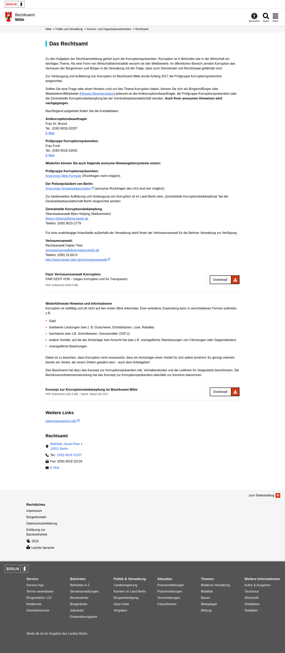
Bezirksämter (79, 597)
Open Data (121, 604)
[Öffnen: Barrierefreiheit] (254, 17)
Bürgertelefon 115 (38, 597)
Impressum (34, 510)
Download (220, 279)
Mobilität (207, 591)
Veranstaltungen (168, 597)
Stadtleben (252, 604)
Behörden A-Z (80, 585)
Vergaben (120, 610)
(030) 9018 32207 (69, 455)
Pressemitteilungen (170, 585)
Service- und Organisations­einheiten (109, 29)
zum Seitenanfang (261, 495)
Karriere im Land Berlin (130, 591)
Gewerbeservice (37, 610)
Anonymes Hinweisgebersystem (68, 188)
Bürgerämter (79, 604)
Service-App (35, 585)
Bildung (206, 610)
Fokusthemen (166, 604)
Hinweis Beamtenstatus (97, 93)
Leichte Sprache (40, 547)
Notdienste (34, 604)
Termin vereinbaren (39, 591)
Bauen (205, 597)
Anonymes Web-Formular (64, 176)
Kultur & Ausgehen (257, 585)
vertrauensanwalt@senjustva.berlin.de (72, 250)
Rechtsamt (142, 29)
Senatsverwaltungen (84, 591)
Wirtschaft (251, 597)
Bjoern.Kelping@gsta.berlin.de (67, 218)
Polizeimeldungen (169, 591)
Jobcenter (77, 610)
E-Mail (50, 133)
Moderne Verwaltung (215, 585)
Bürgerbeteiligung (126, 597)
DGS (32, 541)
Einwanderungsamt (83, 616)
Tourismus (251, 591)
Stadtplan (251, 610)
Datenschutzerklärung (41, 523)
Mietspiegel (209, 604)
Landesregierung (125, 585)
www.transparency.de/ (61, 421)
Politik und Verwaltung (69, 29)
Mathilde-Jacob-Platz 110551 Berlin (66, 446)
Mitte (48, 29)
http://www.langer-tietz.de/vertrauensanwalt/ (76, 259)
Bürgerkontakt (36, 517)
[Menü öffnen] (275, 17)
